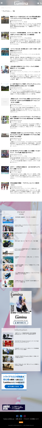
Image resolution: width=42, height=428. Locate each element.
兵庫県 (32, 188)
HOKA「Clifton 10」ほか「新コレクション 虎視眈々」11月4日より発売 (27, 365)
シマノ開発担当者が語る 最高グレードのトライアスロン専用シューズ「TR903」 (27, 273)
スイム (19, 54)
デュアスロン (14, 22)
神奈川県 (17, 55)
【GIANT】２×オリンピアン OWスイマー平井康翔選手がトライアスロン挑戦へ (27, 349)
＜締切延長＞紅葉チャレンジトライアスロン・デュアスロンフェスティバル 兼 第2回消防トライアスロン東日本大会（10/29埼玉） (25, 134)
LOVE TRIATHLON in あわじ (17, 188)
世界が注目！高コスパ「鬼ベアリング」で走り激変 (26, 241)
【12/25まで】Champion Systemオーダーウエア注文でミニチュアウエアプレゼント (27, 341)
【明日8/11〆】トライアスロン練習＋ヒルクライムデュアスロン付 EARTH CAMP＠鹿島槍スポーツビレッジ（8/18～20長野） (25, 100)
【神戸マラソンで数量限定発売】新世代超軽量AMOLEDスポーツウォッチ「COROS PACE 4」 (25, 334)
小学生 (25, 38)
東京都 (13, 55)
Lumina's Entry (14, 54)
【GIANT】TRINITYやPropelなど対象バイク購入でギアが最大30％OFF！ (27, 357)
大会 (36, 188)
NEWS (20, 20)
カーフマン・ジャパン (16, 71)
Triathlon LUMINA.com (8, 419)
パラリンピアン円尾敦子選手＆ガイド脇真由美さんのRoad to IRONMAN (27, 249)
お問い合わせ (19, 419)
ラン (22, 22)
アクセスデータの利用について (31, 419)
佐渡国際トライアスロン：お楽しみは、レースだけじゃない (27, 257)
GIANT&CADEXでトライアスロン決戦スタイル (25, 233)
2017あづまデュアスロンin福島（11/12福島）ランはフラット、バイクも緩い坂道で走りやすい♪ (25, 151)
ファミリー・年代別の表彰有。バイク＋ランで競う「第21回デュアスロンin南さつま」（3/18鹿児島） (25, 33)
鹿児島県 (29, 38)
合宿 (36, 54)
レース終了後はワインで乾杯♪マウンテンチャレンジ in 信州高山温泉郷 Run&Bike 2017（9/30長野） (25, 84)
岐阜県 (13, 73)
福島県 (19, 172)
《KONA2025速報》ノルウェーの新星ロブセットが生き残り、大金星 (27, 265)
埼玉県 (25, 22)
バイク (19, 22)
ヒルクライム (28, 89)
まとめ (33, 54)
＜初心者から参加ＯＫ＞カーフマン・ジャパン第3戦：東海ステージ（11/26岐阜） (25, 67)
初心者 (35, 71)
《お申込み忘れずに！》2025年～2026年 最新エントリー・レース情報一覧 (27, 281)
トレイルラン (21, 89)
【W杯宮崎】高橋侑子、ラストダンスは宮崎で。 (26, 217)
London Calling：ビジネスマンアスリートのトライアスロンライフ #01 (26, 226)
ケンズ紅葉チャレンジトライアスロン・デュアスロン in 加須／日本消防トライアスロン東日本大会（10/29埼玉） (25, 117)
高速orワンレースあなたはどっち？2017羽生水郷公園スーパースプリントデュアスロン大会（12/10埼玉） (25, 17)
